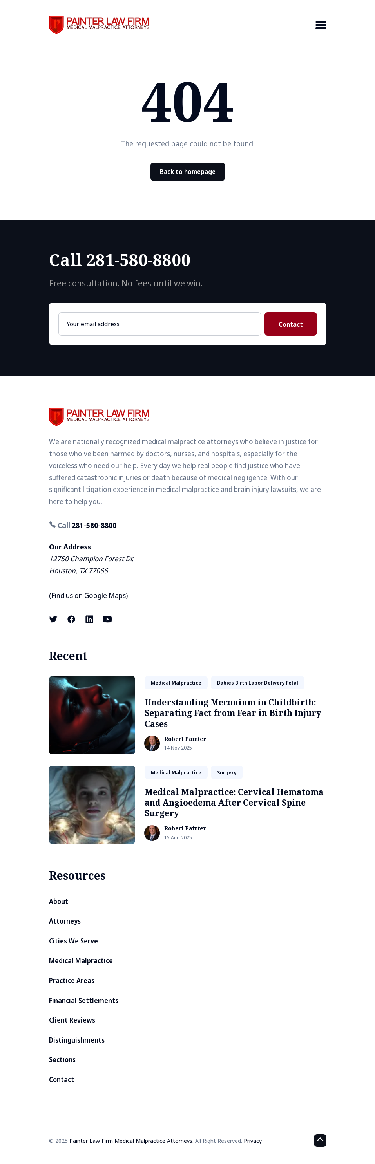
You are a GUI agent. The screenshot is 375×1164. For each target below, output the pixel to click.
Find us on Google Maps (88, 595)
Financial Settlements (83, 1000)
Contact (291, 324)
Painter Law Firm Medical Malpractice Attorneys (130, 1140)
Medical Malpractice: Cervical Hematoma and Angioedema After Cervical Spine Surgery (234, 802)
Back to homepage (188, 171)
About (58, 901)
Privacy (253, 1140)
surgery (227, 772)
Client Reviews (72, 1020)
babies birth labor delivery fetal (257, 682)
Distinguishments (77, 1040)
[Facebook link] (71, 619)
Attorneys (65, 920)
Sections (62, 1059)
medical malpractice (176, 682)
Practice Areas (71, 980)
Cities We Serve (73, 940)
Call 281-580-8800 (119, 259)
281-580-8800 (94, 525)
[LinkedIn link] (89, 619)
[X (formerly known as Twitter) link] (54, 619)
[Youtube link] (107, 619)
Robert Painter (185, 739)
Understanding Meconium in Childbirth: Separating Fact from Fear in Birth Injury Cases (233, 713)
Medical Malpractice (81, 960)
